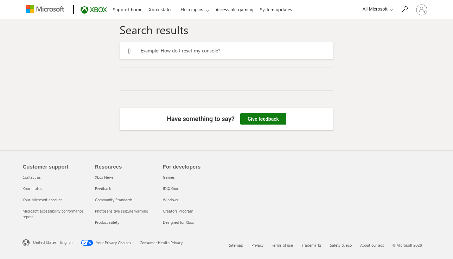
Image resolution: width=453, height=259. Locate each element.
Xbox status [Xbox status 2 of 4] (32, 188)
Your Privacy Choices (106, 243)
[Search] (404, 9)
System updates (276, 9)
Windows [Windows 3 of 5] (170, 199)
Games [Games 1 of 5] (169, 177)
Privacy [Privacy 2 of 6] (257, 245)
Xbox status (161, 9)
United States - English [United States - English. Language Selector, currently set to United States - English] (52, 242)
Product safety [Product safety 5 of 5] (107, 222)
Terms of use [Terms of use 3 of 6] (282, 245)
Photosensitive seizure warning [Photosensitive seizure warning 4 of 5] (121, 211)
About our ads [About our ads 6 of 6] (372, 245)
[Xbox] (93, 9)
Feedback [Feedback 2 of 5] (103, 188)
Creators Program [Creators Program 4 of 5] (178, 211)
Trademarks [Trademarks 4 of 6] (311, 245)
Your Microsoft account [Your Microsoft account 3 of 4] (42, 199)
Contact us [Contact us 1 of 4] (32, 177)
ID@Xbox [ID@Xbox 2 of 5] (171, 188)
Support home (127, 9)
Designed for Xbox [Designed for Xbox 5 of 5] (178, 222)
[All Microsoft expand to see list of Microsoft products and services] (376, 9)
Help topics (191, 9)
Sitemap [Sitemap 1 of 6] (236, 245)
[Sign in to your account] (421, 9)
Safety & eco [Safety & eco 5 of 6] (341, 245)
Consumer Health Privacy (161, 242)
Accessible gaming (235, 9)
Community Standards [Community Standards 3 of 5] (114, 199)
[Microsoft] (47, 9)
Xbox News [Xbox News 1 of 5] (104, 177)
